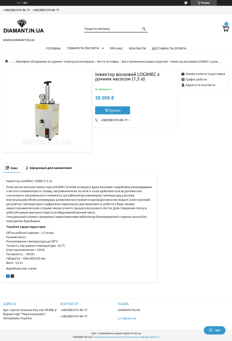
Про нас (116, 48)
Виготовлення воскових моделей (145, 61)
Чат (214, 330)
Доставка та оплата (169, 48)
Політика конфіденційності (143, 337)
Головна (53, 48)
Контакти (137, 48)
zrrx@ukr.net (127, 318)
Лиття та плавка (108, 61)
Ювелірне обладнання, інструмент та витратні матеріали (55, 61)
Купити (115, 110)
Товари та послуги (83, 48)
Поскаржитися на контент (109, 337)
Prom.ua (136, 333)
